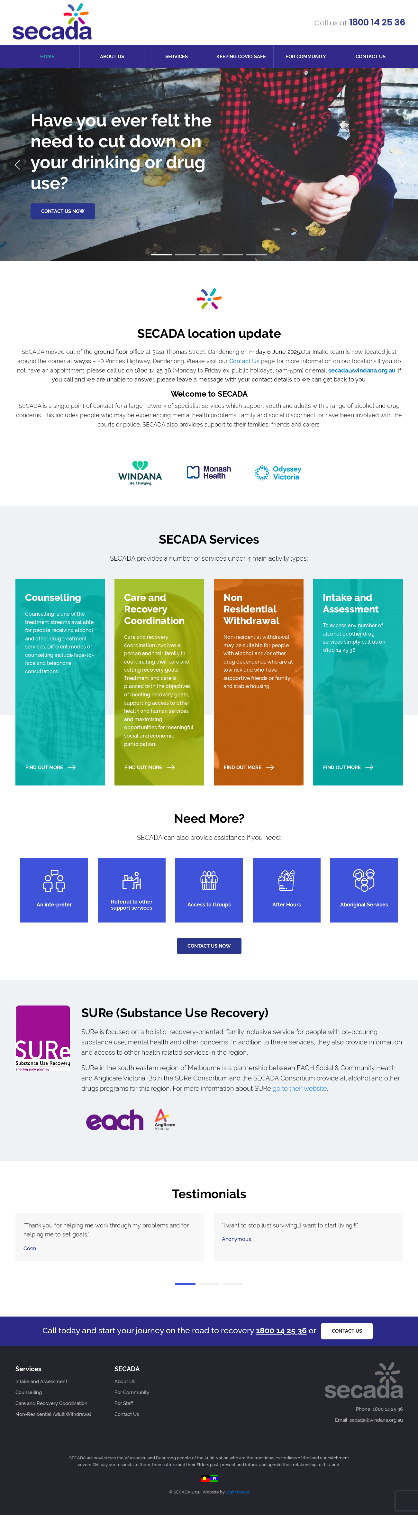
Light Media (237, 1492)
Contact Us (371, 57)
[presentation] (17, 164)
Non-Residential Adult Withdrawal (53, 1414)
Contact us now (209, 946)
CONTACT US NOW (63, 211)
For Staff (123, 1403)
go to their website (300, 1088)
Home (47, 57)
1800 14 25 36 (377, 22)
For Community (306, 57)
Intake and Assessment (41, 1381)
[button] (160, 254)
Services (176, 57)
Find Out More (50, 767)
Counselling (28, 1392)
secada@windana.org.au (361, 370)
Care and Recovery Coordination (51, 1403)
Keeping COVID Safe (241, 57)
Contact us (347, 1331)
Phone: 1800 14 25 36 (379, 1409)
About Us (112, 57)
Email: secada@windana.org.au (369, 1420)
